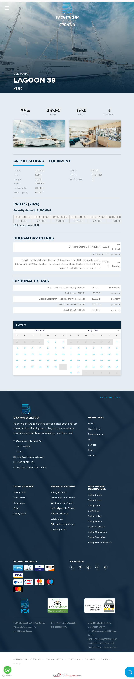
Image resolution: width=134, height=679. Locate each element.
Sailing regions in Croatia (63, 497)
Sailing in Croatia (59, 492)
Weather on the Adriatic (62, 503)
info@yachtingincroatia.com (30, 456)
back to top (110, 397)
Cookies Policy (74, 659)
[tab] (60, 161)
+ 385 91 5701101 (25, 462)
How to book (94, 428)
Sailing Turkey (94, 516)
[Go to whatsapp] (7, 670)
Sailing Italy (93, 510)
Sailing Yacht (19, 492)
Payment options (96, 434)
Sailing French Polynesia (100, 542)
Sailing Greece (95, 500)
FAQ (90, 439)
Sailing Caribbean (96, 526)
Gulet (16, 508)
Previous (17, 134)
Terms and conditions (54, 659)
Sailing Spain (94, 505)
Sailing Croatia (95, 494)
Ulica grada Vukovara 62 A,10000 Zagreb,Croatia (29, 446)
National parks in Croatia (62, 508)
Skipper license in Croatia (63, 524)
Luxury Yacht (19, 513)
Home (91, 423)
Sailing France (95, 521)
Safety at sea (57, 518)
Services (92, 444)
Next (117, 134)
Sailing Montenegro (97, 532)
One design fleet (59, 529)
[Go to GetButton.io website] (7, 676)
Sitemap (16, 663)
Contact (92, 455)
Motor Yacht (19, 497)
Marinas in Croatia (59, 513)
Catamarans (19, 503)
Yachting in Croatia (67, 21)
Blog (90, 450)
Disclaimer (105, 659)
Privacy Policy (90, 659)
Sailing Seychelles (96, 537)
